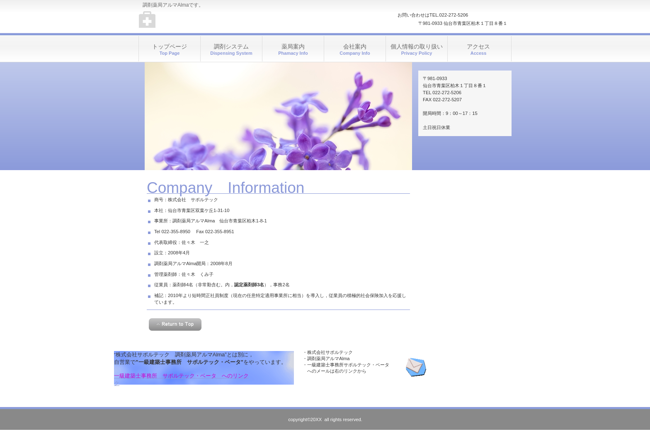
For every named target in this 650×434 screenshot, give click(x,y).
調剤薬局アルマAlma (221, 21)
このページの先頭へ (175, 324)
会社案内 (355, 49)
